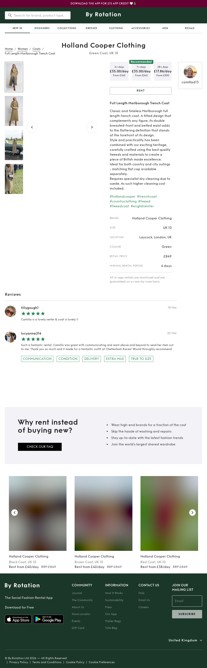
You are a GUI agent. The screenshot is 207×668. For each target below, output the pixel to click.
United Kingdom (183, 640)
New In (17, 28)
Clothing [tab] (116, 28)
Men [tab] (165, 28)
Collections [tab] (66, 28)
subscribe (187, 614)
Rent (140, 90)
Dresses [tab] (91, 28)
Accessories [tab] (140, 28)
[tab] (17, 28)
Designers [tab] (42, 28)
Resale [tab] (190, 28)
